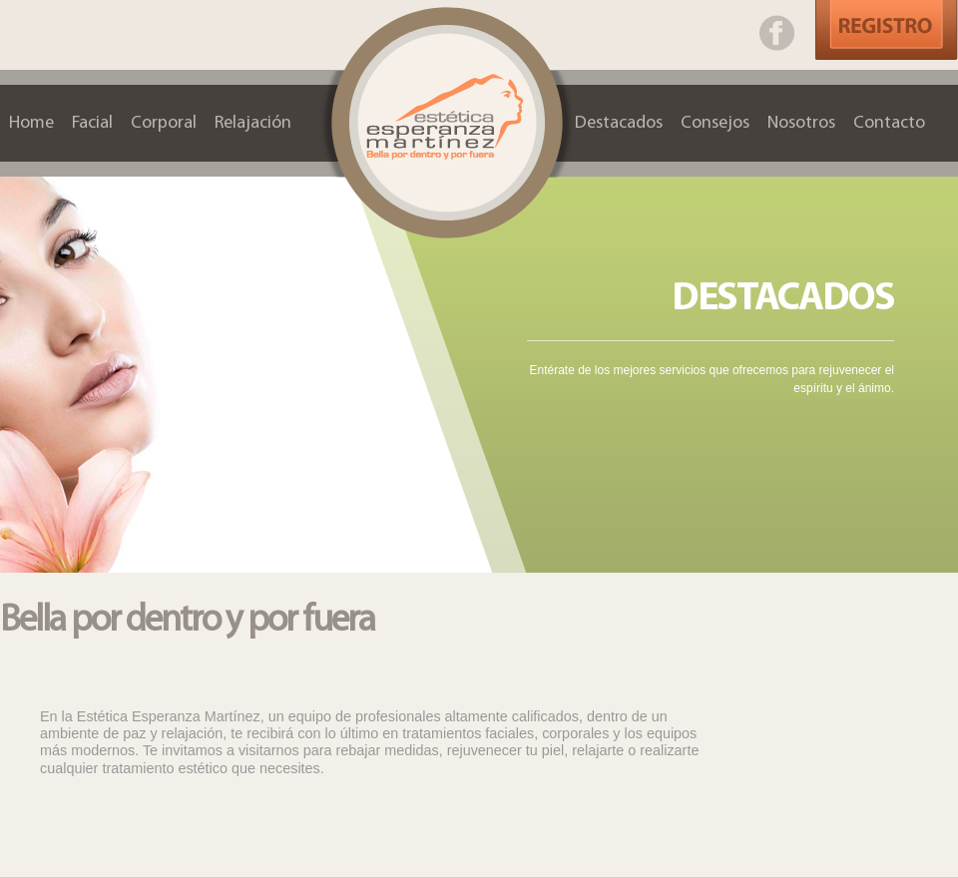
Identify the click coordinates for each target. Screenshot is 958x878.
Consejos (715, 123)
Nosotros (801, 123)
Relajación (253, 123)
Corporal (164, 123)
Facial (92, 123)
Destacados (619, 123)
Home (31, 123)
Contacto (889, 123)
